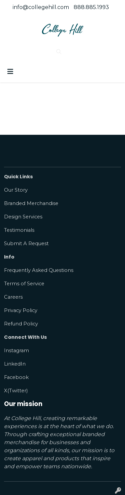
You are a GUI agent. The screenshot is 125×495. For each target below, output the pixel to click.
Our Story (16, 190)
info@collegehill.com (41, 7)
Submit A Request (26, 243)
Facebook (16, 377)
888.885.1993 (91, 7)
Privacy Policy (20, 310)
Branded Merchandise (31, 203)
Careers (13, 297)
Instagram (16, 351)
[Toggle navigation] (10, 71)
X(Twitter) (16, 391)
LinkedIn (15, 364)
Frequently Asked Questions (38, 270)
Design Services (23, 217)
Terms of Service (24, 284)
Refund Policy (21, 324)
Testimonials (19, 230)
